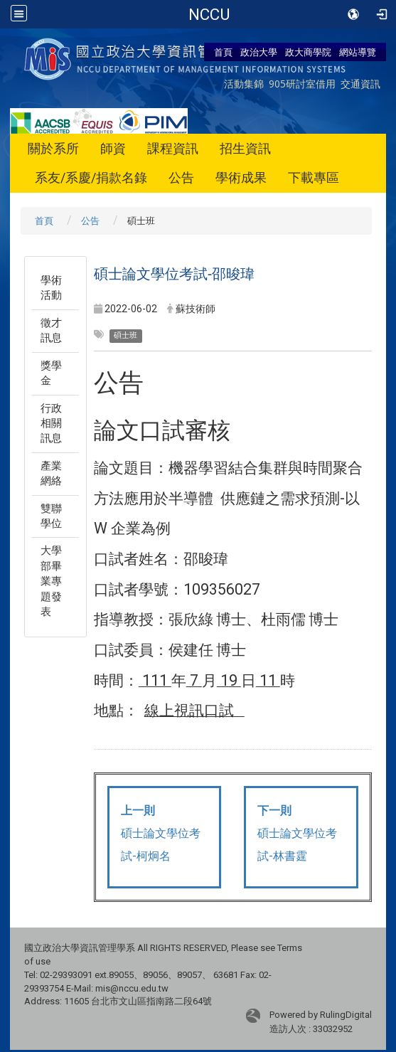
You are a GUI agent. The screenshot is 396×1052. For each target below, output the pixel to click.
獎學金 (51, 373)
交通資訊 (360, 83)
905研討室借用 (302, 83)
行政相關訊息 (51, 423)
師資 (113, 148)
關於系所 (53, 148)
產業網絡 (51, 473)
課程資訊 (172, 148)
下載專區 (313, 177)
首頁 (223, 52)
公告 (181, 177)
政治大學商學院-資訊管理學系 (209, 14)
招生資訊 (245, 148)
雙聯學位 (51, 516)
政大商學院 (308, 52)
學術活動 (51, 288)
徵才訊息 (51, 330)
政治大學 (258, 52)
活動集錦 (244, 83)
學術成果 (241, 177)
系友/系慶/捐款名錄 (91, 177)
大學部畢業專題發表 (51, 581)
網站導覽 (357, 52)
